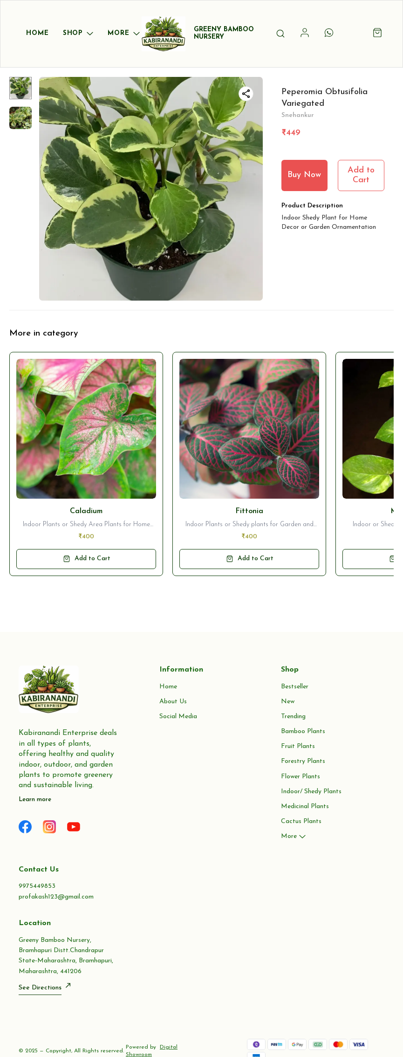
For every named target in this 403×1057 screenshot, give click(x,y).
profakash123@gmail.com (56, 896)
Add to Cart (361, 175)
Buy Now (304, 175)
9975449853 (37, 886)
